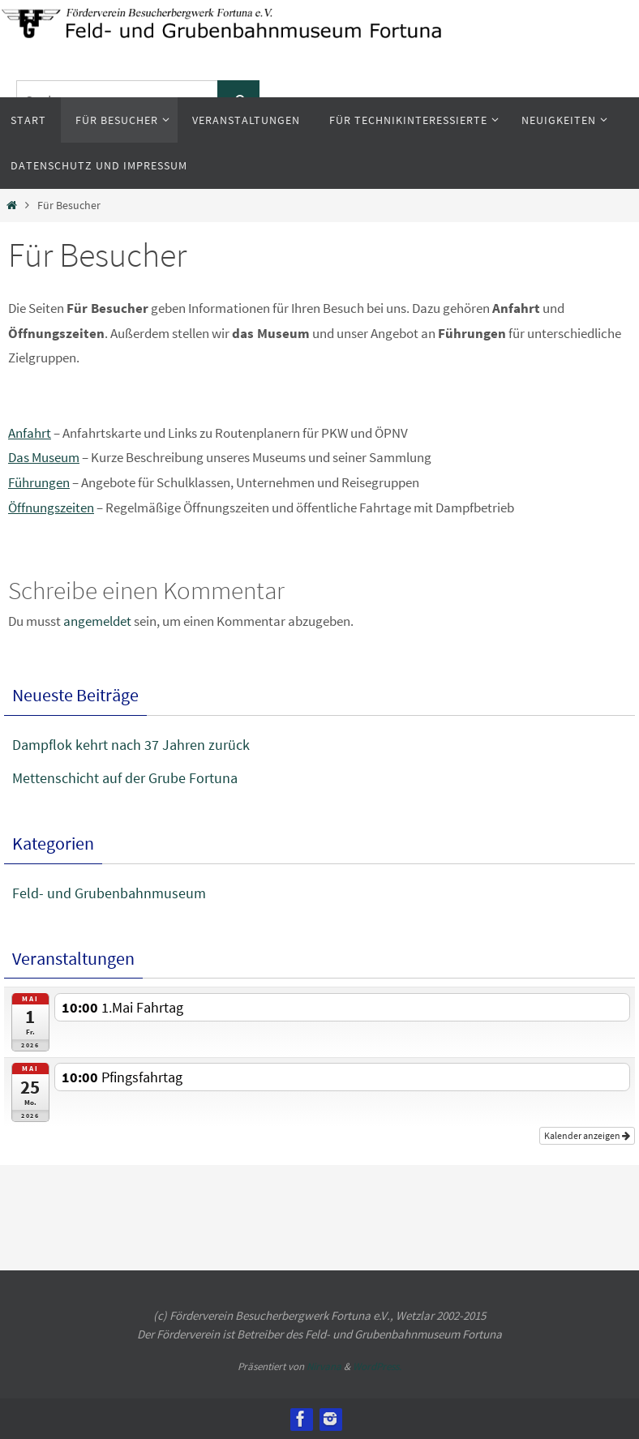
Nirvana (324, 1366)
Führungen (39, 482)
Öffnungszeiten (51, 507)
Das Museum (43, 457)
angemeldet (97, 621)
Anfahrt (29, 433)
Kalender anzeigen (587, 1135)
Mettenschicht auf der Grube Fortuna (125, 778)
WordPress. (377, 1366)
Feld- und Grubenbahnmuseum (109, 893)
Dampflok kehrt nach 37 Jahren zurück (131, 744)
